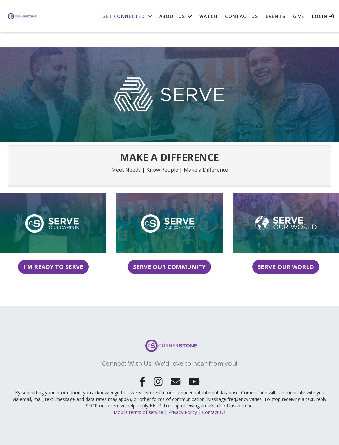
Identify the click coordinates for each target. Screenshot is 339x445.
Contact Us (241, 16)
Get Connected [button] (123, 16)
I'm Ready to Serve (53, 267)
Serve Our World (286, 267)
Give (298, 16)
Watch (208, 16)
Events (275, 16)
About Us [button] (172, 16)
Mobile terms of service (138, 411)
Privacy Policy (182, 411)
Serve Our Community (169, 267)
